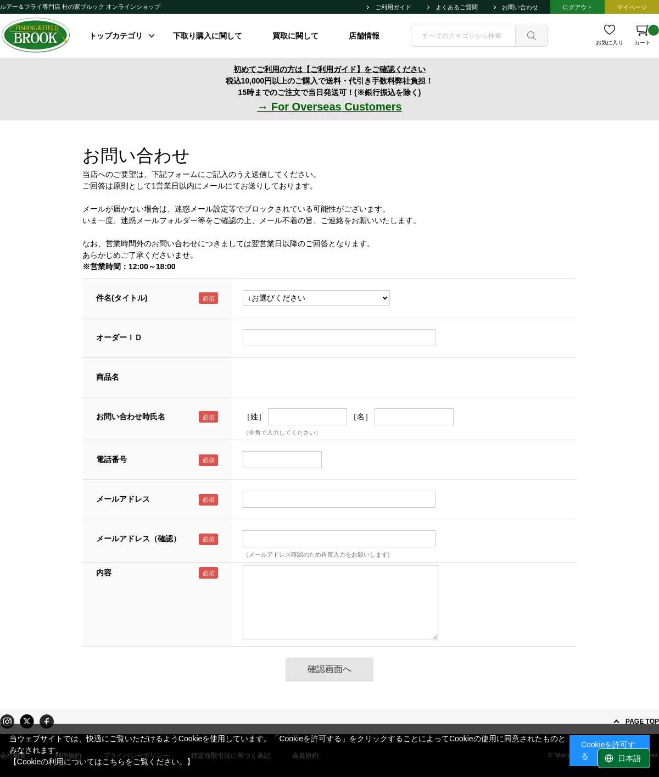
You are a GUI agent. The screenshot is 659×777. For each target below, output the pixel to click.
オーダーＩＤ (119, 337)
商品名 (107, 377)
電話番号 (111, 459)
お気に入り (609, 43)
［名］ (360, 416)
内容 (103, 572)
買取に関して (295, 35)
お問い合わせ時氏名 (130, 416)
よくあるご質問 (456, 7)
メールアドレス (123, 499)
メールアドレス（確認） (138, 538)
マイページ (632, 7)
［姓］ (254, 416)
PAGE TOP (642, 721)
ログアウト (577, 7)
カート (646, 35)
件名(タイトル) (121, 297)
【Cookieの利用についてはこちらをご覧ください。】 (102, 761)
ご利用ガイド (393, 7)
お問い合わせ (520, 7)
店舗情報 (364, 35)
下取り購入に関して (207, 35)
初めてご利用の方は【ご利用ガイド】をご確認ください (329, 69)
